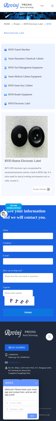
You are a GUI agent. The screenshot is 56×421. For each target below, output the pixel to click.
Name (5, 230)
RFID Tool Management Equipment (25, 67)
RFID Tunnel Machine (19, 49)
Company (7, 243)
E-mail (6, 256)
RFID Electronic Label (33, 24)
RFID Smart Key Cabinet (20, 85)
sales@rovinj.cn (14, 362)
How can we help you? (12, 270)
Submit (28, 312)
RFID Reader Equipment (20, 94)
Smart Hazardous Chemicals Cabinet (25, 58)
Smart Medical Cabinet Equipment (25, 76)
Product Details (41, 189)
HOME (7, 24)
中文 (42, 6)
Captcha (6, 287)
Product (17, 24)
